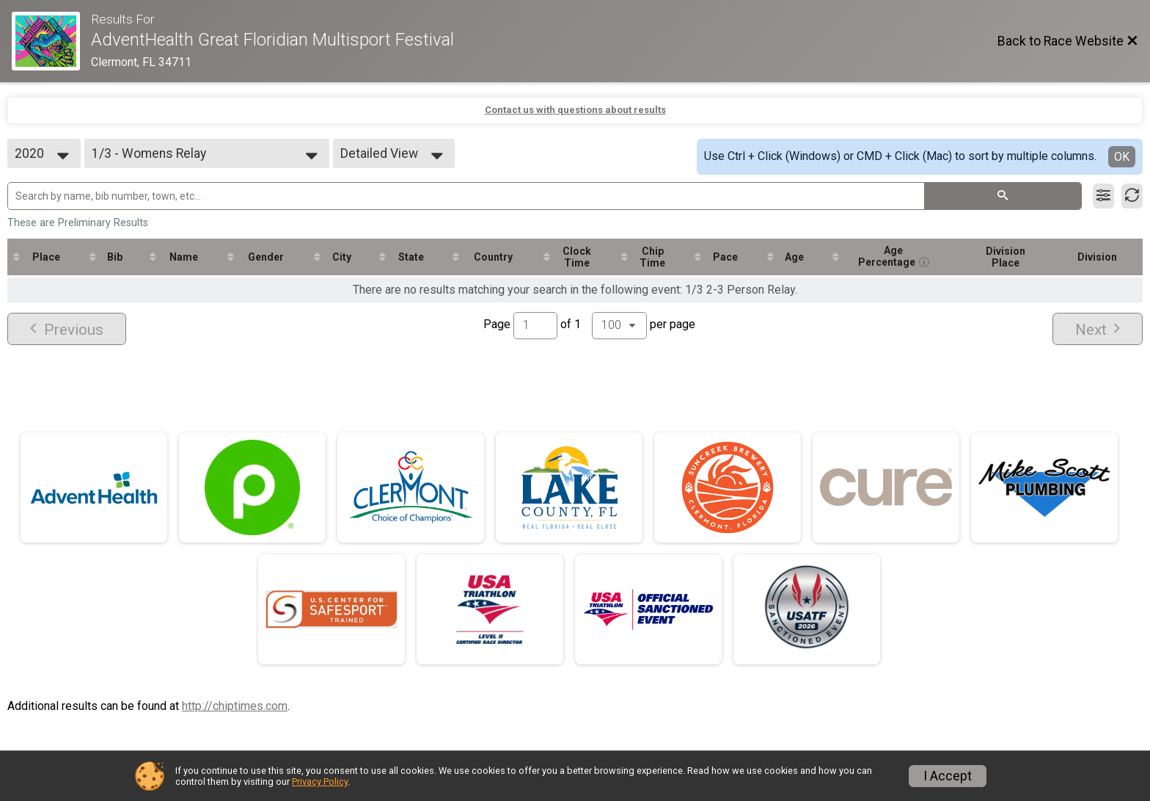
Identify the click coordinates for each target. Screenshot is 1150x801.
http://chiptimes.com (235, 706)
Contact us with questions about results (575, 109)
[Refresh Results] (1132, 196)
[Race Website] (51, 41)
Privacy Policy (320, 781)
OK (1121, 157)
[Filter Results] (1103, 196)
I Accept (947, 776)
